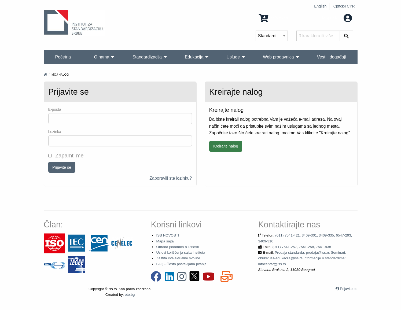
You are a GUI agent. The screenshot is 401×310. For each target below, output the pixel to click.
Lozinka (54, 132)
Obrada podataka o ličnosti (177, 247)
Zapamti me (66, 155)
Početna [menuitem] (63, 57)
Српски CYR (344, 6)
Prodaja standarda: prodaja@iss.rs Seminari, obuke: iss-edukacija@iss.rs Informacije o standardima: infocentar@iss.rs (302, 258)
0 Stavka (273, 17)
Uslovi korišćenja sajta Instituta (180, 252)
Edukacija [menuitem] (194, 57)
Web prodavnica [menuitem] (278, 57)
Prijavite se (61, 167)
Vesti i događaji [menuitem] (331, 57)
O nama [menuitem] (101, 57)
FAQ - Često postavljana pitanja (181, 264)
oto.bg (130, 295)
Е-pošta (54, 109)
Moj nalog (337, 17)
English (320, 6)
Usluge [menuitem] (233, 57)
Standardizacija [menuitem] (146, 57)
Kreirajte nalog (225, 146)
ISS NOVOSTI (167, 235)
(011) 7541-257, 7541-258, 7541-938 (301, 247)
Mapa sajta (165, 241)
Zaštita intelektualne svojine (178, 258)
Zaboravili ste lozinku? (170, 178)
